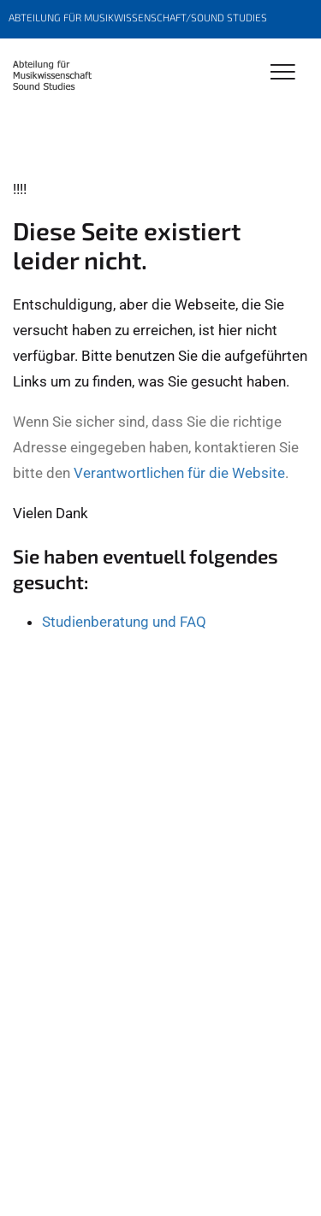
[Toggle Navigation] (282, 73)
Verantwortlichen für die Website (179, 472)
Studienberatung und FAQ (124, 621)
